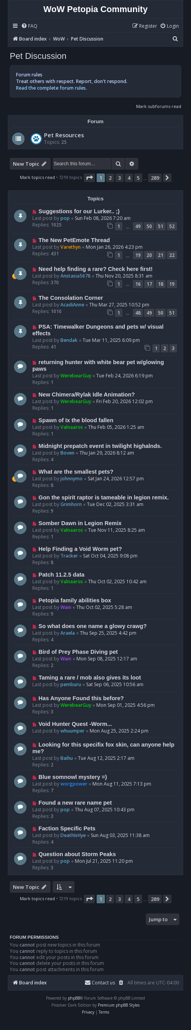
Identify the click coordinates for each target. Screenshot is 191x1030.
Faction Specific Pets (67, 828)
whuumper (72, 730)
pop (65, 218)
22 (172, 255)
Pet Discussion (38, 56)
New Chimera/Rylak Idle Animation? (87, 394)
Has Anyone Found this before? (81, 698)
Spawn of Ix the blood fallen (76, 420)
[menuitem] (29, 26)
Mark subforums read (158, 106)
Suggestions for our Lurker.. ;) (79, 211)
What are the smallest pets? (76, 472)
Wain (65, 607)
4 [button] (128, 177)
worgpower (73, 783)
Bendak (69, 340)
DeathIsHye (73, 835)
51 (160, 226)
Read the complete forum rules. (51, 88)
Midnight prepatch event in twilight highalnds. (100, 446)
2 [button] (110, 177)
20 (149, 255)
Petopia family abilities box (75, 600)
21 (160, 255)
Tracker (69, 555)
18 (160, 284)
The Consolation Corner (71, 298)
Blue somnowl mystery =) (73, 777)
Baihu (66, 758)
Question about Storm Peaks (77, 854)
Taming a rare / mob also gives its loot (90, 677)
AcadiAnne (72, 304)
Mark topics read (37, 177)
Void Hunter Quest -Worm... (75, 724)
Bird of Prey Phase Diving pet (78, 652)
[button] (89, 177)
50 (149, 226)
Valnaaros (71, 427)
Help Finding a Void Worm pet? (80, 549)
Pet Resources (64, 135)
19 (138, 255)
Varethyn (70, 247)
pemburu (70, 684)
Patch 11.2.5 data (62, 575)
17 (149, 284)
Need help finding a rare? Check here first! (96, 269)
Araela (67, 633)
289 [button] (155, 177)
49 (138, 226)
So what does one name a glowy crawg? (93, 626)
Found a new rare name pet (75, 803)
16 (138, 284)
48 (138, 313)
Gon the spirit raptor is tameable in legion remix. (104, 497)
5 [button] (138, 177)
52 (172, 226)
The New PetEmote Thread (74, 240)
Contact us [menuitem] (100, 982)
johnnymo (71, 478)
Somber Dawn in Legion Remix (80, 523)
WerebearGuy (75, 375)
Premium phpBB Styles (119, 1005)
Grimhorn (71, 504)
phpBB (74, 998)
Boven (67, 453)
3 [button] (119, 177)
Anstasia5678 (75, 276)
